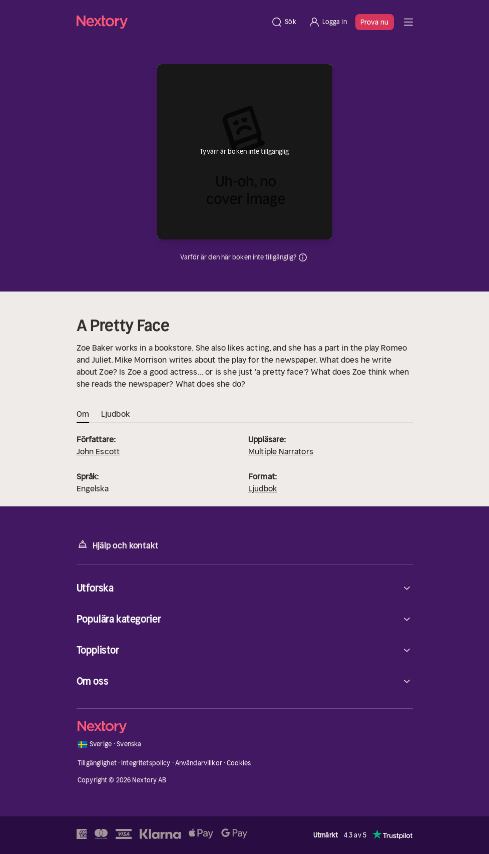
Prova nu (374, 22)
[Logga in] (327, 22)
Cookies (239, 763)
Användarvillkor (198, 763)
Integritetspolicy (145, 763)
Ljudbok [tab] (115, 414)
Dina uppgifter (303, 257)
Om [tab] (83, 414)
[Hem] (171, 22)
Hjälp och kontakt (118, 544)
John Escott (98, 451)
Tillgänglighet (97, 763)
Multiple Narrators (280, 451)
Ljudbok (262, 488)
